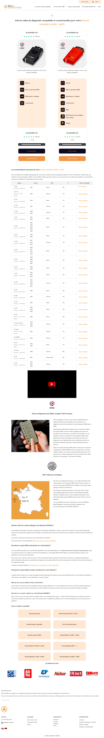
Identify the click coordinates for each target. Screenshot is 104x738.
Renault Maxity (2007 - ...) (69, 646)
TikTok (55, 725)
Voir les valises (83, 194)
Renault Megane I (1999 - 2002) (34, 656)
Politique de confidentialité (86, 726)
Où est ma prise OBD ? (59, 6)
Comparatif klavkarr (32, 722)
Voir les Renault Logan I (70, 624)
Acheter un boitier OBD (74, 7)
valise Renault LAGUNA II (83, 575)
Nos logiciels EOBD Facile (88, 6)
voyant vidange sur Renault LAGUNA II (45, 540)
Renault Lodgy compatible (34, 624)
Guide (99, 6)
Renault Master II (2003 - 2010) (69, 635)
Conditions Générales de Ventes (87, 722)
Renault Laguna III (34, 613)
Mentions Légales (83, 724)
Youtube (55, 721)
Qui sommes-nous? (32, 719)
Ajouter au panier (32, 158)
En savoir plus (32, 151)
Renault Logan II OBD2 (34, 635)
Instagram (55, 723)
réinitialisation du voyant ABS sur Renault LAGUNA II (44, 565)
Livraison (81, 719)
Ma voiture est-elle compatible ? (43, 7)
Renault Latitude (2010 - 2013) (69, 613)
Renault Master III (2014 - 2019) (34, 646)
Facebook (55, 719)
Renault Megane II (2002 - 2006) (69, 656)
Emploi (29, 724)
